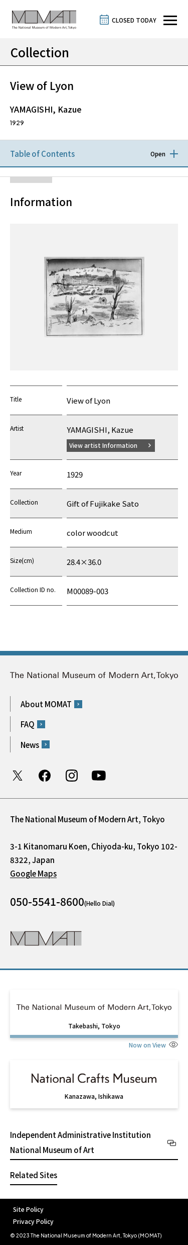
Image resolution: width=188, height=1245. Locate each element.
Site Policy (28, 1209)
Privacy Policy (33, 1221)
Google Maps (33, 873)
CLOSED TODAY (134, 20)
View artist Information (103, 445)
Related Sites (33, 1175)
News (30, 744)
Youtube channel (98, 776)
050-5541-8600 (47, 901)
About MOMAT (46, 704)
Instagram (71, 776)
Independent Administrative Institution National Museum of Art (80, 1142)
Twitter (17, 776)
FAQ (28, 724)
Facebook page (44, 776)
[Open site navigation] (170, 20)
